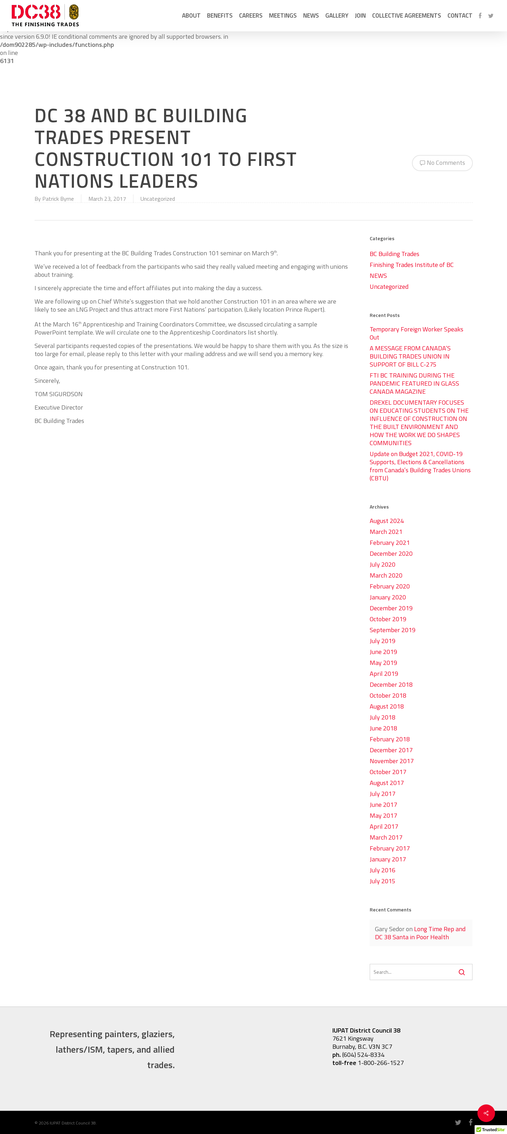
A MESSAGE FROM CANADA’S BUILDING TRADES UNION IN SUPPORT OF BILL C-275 (410, 356)
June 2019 (383, 652)
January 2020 (388, 597)
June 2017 (383, 804)
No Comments (442, 162)
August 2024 (387, 521)
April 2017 (384, 826)
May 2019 (383, 663)
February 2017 (390, 848)
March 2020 (386, 575)
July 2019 (382, 641)
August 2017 (387, 783)
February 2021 (390, 542)
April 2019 (384, 673)
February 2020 (390, 586)
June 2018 (383, 728)
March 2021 (386, 532)
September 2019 (392, 630)
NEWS (378, 276)
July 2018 (382, 717)
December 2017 (391, 750)
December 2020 (391, 553)
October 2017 (388, 772)
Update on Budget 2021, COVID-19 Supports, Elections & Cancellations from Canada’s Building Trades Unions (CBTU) (420, 466)
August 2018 (387, 706)
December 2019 (391, 608)
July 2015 (382, 881)
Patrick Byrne (58, 198)
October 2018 (388, 695)
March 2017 (386, 837)
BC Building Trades (394, 254)
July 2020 (382, 564)
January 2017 (388, 859)
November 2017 (392, 761)
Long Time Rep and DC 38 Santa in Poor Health (420, 933)
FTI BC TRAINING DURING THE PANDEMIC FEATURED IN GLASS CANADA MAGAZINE (414, 383)
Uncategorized (157, 198)
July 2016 (382, 870)
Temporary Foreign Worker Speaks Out (416, 333)
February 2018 (390, 739)
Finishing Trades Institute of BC (412, 265)
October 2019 (388, 619)
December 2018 (391, 684)
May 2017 (383, 815)
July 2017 (382, 794)
